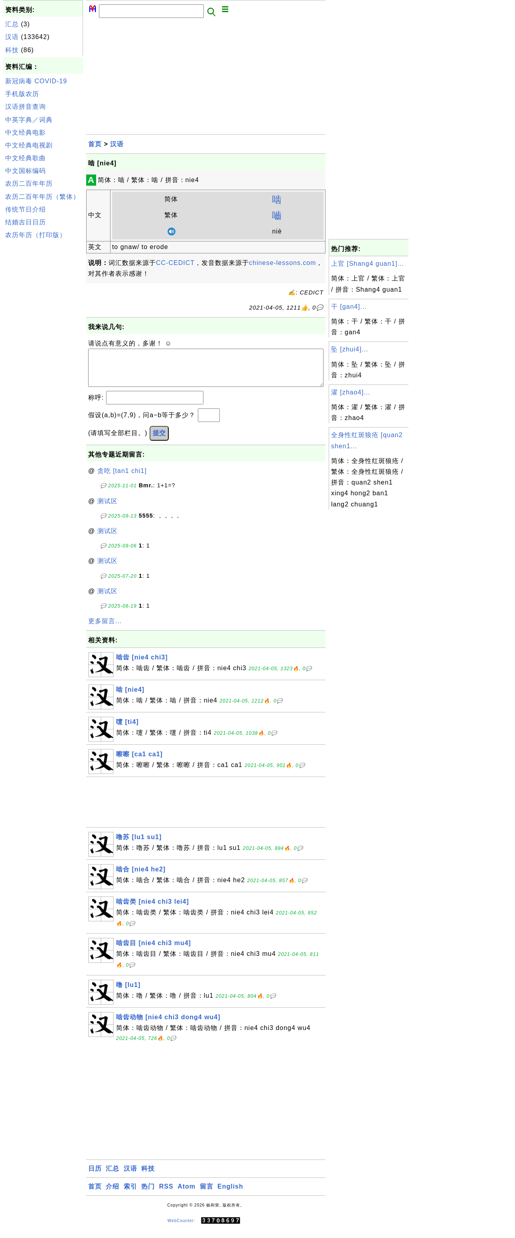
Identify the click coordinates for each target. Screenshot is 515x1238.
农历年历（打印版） (35, 235)
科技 (12, 50)
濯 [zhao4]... (350, 392)
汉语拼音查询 (25, 106)
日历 (95, 1176)
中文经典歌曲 (25, 158)
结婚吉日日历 (25, 222)
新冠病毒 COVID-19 (36, 81)
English (230, 1194)
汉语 (12, 36)
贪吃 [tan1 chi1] (122, 478)
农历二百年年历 (29, 183)
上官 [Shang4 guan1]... (367, 263)
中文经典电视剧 (29, 145)
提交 (159, 441)
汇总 (12, 24)
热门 (148, 1194)
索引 (130, 1194)
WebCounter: (181, 1228)
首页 (95, 144)
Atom (186, 1194)
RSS (166, 1194)
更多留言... (105, 629)
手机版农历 (22, 93)
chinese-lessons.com (282, 262)
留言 (206, 1194)
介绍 (112, 1194)
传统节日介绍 (25, 209)
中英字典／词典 (29, 119)
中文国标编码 (25, 170)
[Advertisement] (43, 361)
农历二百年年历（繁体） (42, 196)
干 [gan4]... (349, 306)
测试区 (107, 509)
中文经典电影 (25, 132)
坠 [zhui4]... (349, 349)
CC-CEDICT (175, 262)
